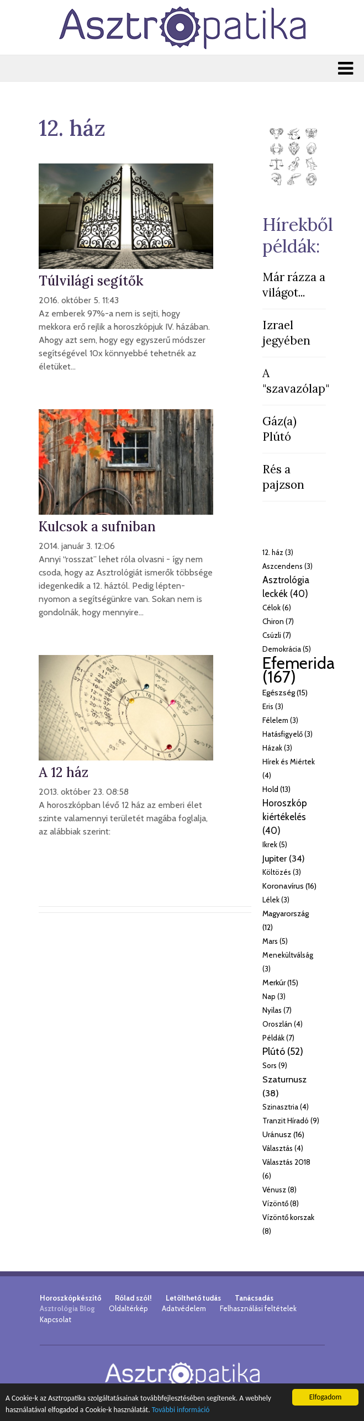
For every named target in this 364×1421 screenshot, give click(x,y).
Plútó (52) (282, 1051)
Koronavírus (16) (289, 886)
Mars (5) (275, 941)
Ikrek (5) (274, 844)
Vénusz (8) (279, 1189)
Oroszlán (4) (282, 1023)
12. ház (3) (277, 552)
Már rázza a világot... (293, 285)
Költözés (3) (281, 872)
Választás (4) (282, 1148)
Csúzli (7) (276, 635)
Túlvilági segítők (91, 280)
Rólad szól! (133, 1297)
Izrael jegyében (286, 333)
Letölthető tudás (193, 1297)
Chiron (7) (278, 621)
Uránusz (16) (283, 1134)
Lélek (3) (275, 899)
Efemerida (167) (298, 669)
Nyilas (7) (277, 1010)
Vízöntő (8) (280, 1203)
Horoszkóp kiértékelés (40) (284, 816)
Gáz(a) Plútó (279, 429)
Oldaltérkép (128, 1308)
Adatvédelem (184, 1308)
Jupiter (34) (283, 858)
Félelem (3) (280, 720)
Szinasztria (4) (285, 1106)
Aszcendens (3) (287, 566)
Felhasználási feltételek (258, 1308)
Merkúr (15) (280, 982)
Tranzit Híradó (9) (290, 1120)
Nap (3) (274, 996)
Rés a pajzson (283, 477)
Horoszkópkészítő (70, 1297)
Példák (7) (278, 1037)
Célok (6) (276, 607)
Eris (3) (272, 706)
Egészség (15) (285, 693)
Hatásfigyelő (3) (287, 734)
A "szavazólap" (295, 381)
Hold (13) (276, 789)
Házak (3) (277, 747)
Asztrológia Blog (67, 1308)
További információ (181, 1409)
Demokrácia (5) (286, 649)
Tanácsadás (254, 1297)
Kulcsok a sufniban (97, 526)
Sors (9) (274, 1065)
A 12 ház (63, 772)
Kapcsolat (55, 1319)
